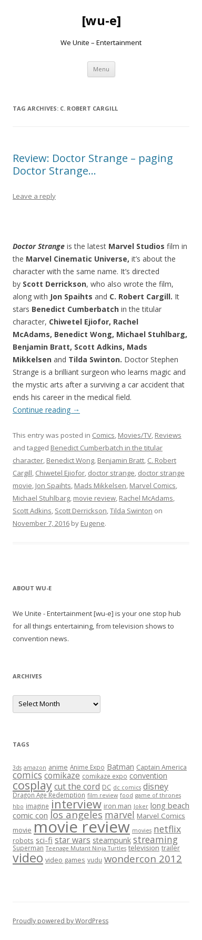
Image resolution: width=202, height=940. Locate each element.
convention (148, 776)
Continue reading (46, 410)
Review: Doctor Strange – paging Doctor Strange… (93, 164)
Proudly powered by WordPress (60, 920)
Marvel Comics (152, 485)
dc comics (127, 787)
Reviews (168, 435)
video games (65, 860)
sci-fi (44, 840)
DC (106, 787)
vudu (94, 860)
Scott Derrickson (81, 510)
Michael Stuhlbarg (41, 498)
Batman (120, 767)
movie (22, 830)
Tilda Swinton (131, 510)
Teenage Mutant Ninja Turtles (86, 848)
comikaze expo (104, 776)
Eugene (92, 523)
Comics (103, 435)
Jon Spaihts (53, 485)
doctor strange (111, 473)
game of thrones (158, 795)
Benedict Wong (70, 460)
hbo (18, 806)
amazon (35, 767)
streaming (155, 839)
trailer (170, 847)
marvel (120, 815)
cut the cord (77, 786)
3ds (17, 767)
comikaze (62, 775)
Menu (101, 69)
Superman (28, 848)
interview (76, 804)
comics (27, 775)
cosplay (32, 785)
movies (142, 830)
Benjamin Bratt (120, 460)
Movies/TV (135, 435)
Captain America (161, 767)
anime (58, 767)
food (126, 795)
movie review (94, 498)
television (143, 847)
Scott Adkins (32, 510)
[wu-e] (101, 21)
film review (102, 795)
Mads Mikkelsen (100, 485)
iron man (118, 806)
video (28, 857)
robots (23, 840)
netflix (167, 829)
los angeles (76, 814)
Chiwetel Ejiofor (60, 473)
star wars (72, 840)
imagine (37, 806)
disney (155, 786)
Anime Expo (87, 767)
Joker (141, 806)
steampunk (112, 840)
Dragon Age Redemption (49, 795)
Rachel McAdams (146, 498)
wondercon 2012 (143, 858)
